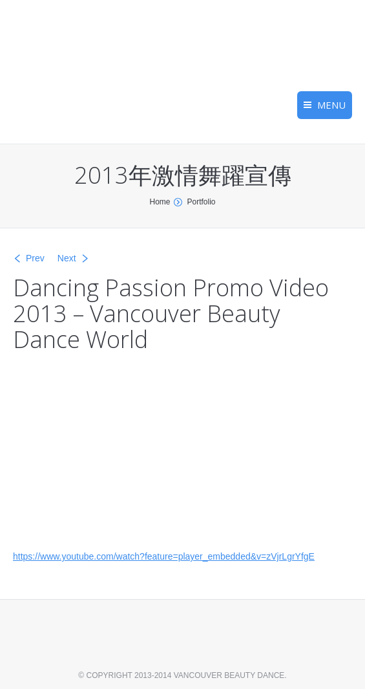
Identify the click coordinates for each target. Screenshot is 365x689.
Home (159, 201)
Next (66, 258)
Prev (35, 258)
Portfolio (201, 201)
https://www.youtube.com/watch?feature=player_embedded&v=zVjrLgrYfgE (164, 556)
